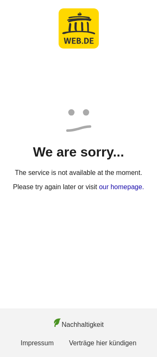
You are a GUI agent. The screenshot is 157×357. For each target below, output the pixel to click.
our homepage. (121, 186)
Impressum (37, 343)
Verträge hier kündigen (102, 343)
